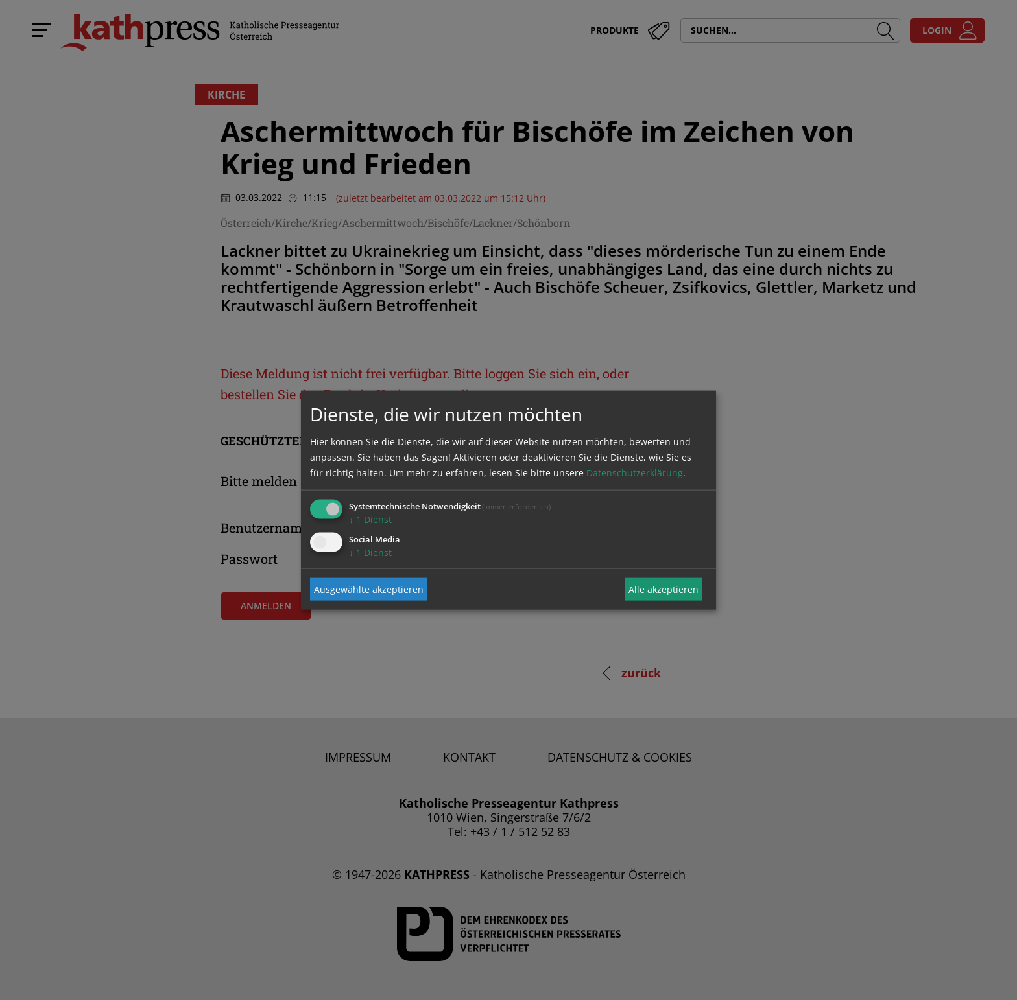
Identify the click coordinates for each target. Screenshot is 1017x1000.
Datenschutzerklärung (634, 473)
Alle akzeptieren (663, 589)
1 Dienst (370, 519)
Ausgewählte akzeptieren (369, 589)
